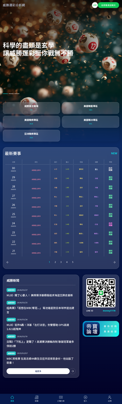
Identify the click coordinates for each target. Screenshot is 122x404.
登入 (96, 169)
